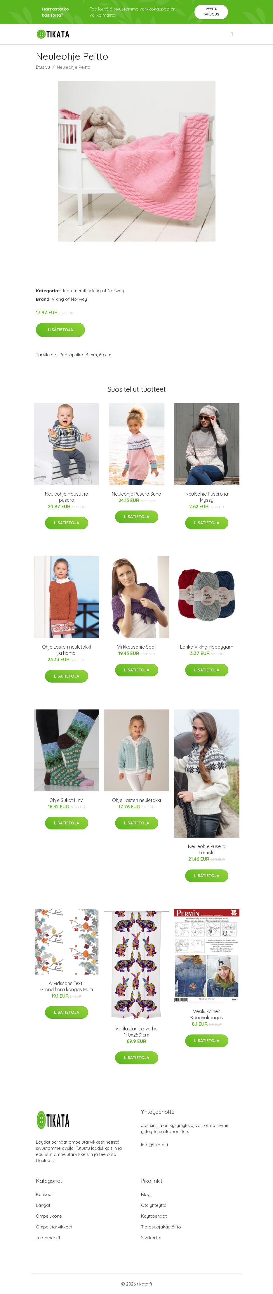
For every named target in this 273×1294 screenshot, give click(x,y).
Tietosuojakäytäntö (161, 1227)
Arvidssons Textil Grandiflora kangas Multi (66, 986)
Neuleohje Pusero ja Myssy (206, 497)
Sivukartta (151, 1237)
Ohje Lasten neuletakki (136, 800)
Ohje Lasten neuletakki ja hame (66, 650)
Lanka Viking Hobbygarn (206, 647)
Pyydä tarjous (211, 11)
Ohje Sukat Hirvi (66, 800)
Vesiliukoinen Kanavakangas (206, 1014)
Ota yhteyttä (153, 1205)
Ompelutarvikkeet (54, 1227)
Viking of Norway (106, 290)
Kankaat (44, 1194)
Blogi (146, 1194)
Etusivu (43, 67)
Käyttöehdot (154, 1216)
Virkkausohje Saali (136, 647)
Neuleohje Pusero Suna (136, 494)
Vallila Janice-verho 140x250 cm (136, 1032)
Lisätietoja (60, 329)
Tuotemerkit (74, 290)
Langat (43, 1205)
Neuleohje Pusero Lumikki (206, 849)
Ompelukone (49, 1216)
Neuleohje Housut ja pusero (66, 497)
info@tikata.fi (154, 1144)
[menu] (232, 34)
